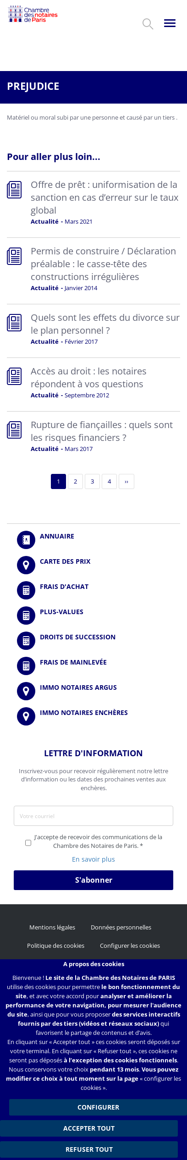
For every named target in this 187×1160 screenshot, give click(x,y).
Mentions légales (52, 927)
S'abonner (93, 880)
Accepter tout (89, 1128)
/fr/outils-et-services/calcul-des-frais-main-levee (93, 666)
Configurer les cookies (130, 945)
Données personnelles (121, 927)
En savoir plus (93, 859)
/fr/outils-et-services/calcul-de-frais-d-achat (93, 590)
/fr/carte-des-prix (93, 565)
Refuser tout (89, 1149)
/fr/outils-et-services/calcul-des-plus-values (93, 615)
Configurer (98, 1107)
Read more (93, 204)
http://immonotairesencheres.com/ (93, 716)
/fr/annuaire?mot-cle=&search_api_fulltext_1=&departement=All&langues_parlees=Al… (93, 540)
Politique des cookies (55, 945)
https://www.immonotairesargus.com (93, 691)
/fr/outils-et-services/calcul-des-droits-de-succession (93, 641)
